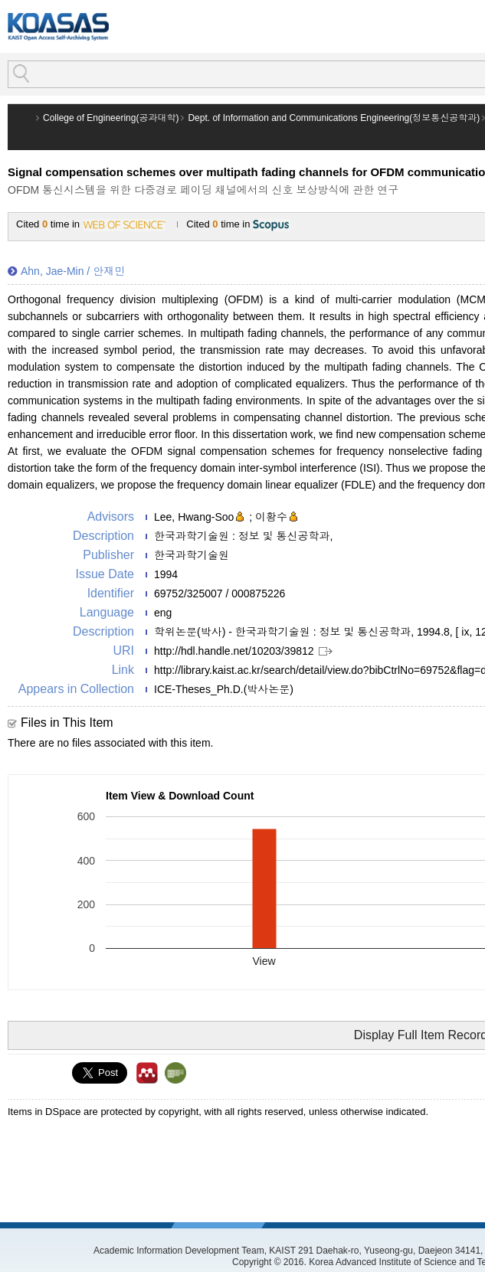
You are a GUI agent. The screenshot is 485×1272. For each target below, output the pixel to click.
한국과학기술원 (191, 555)
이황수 (271, 517)
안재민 (109, 271)
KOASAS (58, 26)
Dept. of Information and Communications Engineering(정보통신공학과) (334, 118)
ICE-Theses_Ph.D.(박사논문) (223, 689)
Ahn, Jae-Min (52, 271)
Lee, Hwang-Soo (194, 517)
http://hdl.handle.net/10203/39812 (234, 651)
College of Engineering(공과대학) (111, 118)
